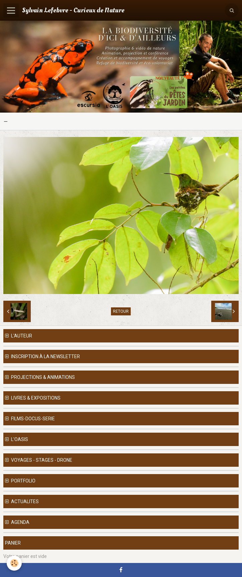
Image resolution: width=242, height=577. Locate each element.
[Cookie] (14, 563)
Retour (121, 311)
